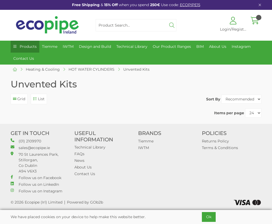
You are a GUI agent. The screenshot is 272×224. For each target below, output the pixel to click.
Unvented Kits (136, 69)
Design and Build (95, 46)
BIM (200, 46)
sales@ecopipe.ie (30, 147)
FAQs (79, 153)
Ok (208, 216)
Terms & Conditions (220, 147)
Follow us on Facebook (36, 177)
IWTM (68, 46)
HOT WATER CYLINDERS (91, 69)
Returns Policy (215, 141)
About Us (217, 46)
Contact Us (23, 58)
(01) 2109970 (26, 140)
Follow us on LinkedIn (35, 184)
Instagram (241, 46)
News (79, 160)
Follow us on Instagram (36, 190)
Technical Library (131, 46)
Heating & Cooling (43, 69)
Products (28, 46)
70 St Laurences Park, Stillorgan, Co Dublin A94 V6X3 (34, 163)
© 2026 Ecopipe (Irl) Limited (36, 202)
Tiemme (49, 46)
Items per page (229, 113)
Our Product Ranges (172, 46)
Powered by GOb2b (85, 202)
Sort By (213, 99)
